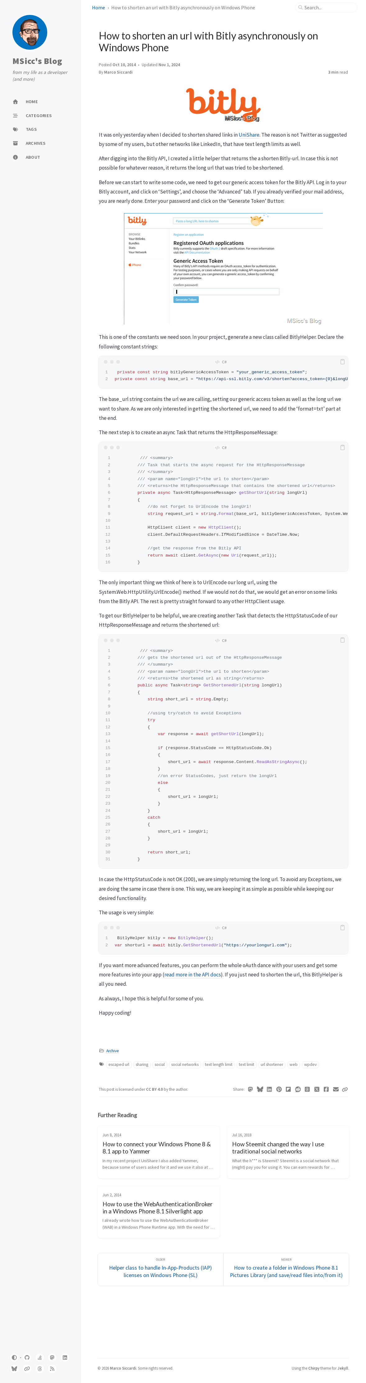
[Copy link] (345, 1089)
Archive (112, 1050)
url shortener (272, 1064)
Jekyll (342, 1368)
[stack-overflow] (39, 1357)
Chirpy (313, 1368)
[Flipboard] (288, 1089)
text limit (246, 1064)
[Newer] (286, 1269)
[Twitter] (317, 1089)
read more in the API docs (192, 974)
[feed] (52, 1368)
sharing (142, 1064)
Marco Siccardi (118, 72)
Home (98, 7)
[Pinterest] (279, 1089)
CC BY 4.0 (155, 1089)
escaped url (118, 1064)
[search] (329, 7)
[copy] (342, 361)
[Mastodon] (250, 1089)
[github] (27, 1357)
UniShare (249, 134)
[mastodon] (52, 1357)
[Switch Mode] (14, 1357)
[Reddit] (298, 1089)
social (160, 1064)
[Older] (160, 1269)
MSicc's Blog (37, 61)
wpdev (310, 1064)
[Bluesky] (260, 1089)
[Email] (336, 1089)
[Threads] (307, 1089)
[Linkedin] (269, 1089)
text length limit (218, 1064)
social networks (185, 1064)
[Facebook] (326, 1089)
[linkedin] (65, 1357)
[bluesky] (14, 1368)
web (294, 1064)
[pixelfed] (27, 1368)
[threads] (39, 1368)
